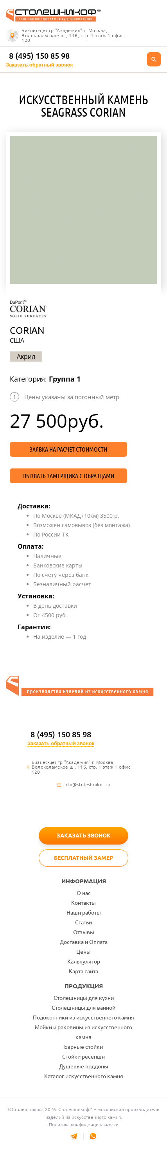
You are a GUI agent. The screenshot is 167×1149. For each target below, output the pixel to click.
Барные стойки (83, 1047)
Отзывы (83, 932)
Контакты (83, 903)
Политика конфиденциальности (84, 1124)
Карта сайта (83, 971)
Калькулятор (83, 961)
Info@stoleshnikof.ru (86, 784)
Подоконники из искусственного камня (83, 1017)
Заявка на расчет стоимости (68, 449)
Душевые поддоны (83, 1066)
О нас (84, 893)
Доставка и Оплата (84, 942)
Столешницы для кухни (84, 998)
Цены (83, 952)
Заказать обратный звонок (39, 64)
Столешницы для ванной (83, 1008)
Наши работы (83, 912)
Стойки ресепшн (83, 1057)
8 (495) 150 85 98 (39, 55)
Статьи (83, 922)
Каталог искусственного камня (83, 1076)
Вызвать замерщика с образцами (68, 475)
